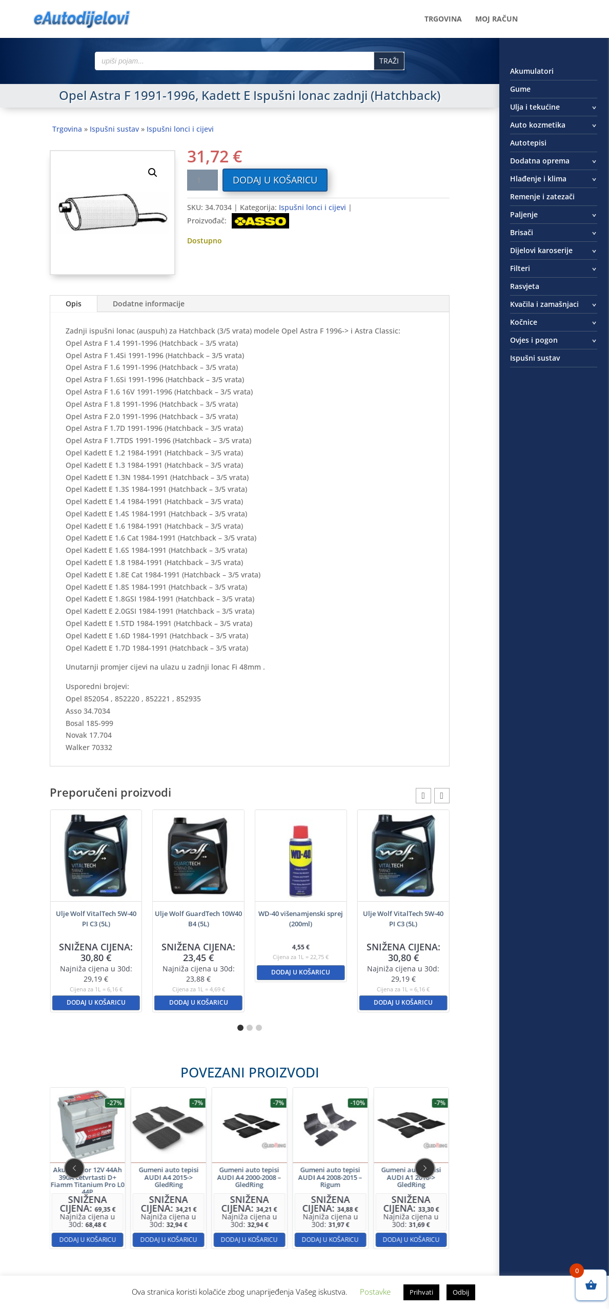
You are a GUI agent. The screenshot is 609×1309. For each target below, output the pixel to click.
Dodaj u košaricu (275, 180)
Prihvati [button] (421, 1292)
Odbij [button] (461, 1292)
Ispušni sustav (114, 129)
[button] (153, 172)
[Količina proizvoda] (202, 180)
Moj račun (496, 19)
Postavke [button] (375, 1291)
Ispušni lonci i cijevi (180, 129)
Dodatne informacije (149, 303)
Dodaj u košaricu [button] (96, 1002)
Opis (74, 303)
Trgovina (443, 19)
